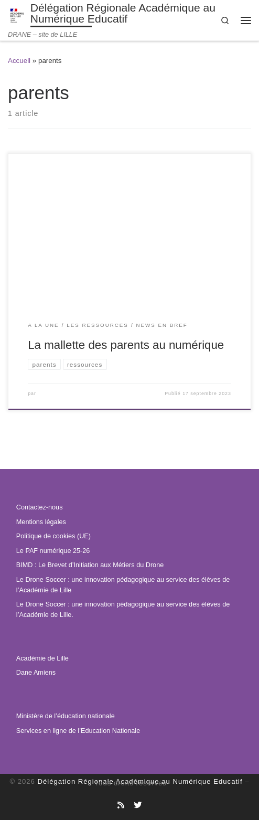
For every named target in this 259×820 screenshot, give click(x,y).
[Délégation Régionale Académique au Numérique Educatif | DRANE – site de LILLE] (17, 15)
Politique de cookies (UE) (53, 536)
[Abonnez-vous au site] (120, 805)
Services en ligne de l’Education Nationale (78, 730)
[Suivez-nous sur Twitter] (138, 805)
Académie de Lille (42, 658)
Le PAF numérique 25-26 (53, 551)
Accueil (19, 61)
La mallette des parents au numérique (126, 345)
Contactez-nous (39, 507)
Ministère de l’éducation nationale (65, 716)
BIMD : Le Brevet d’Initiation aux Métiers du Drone (90, 565)
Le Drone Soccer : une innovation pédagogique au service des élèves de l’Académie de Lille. (123, 610)
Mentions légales (41, 522)
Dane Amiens (36, 672)
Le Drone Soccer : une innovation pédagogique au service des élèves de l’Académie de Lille (123, 585)
